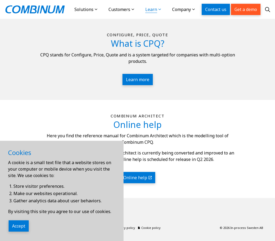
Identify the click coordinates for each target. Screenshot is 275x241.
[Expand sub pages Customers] (138, 9)
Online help (137, 177)
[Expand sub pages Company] (199, 9)
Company (181, 9)
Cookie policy (149, 228)
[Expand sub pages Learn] (165, 9)
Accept (18, 226)
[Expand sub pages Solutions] (101, 9)
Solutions (83, 9)
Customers (119, 9)
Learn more (138, 79)
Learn (151, 9)
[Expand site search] (268, 9)
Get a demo (245, 9)
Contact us (216, 9)
